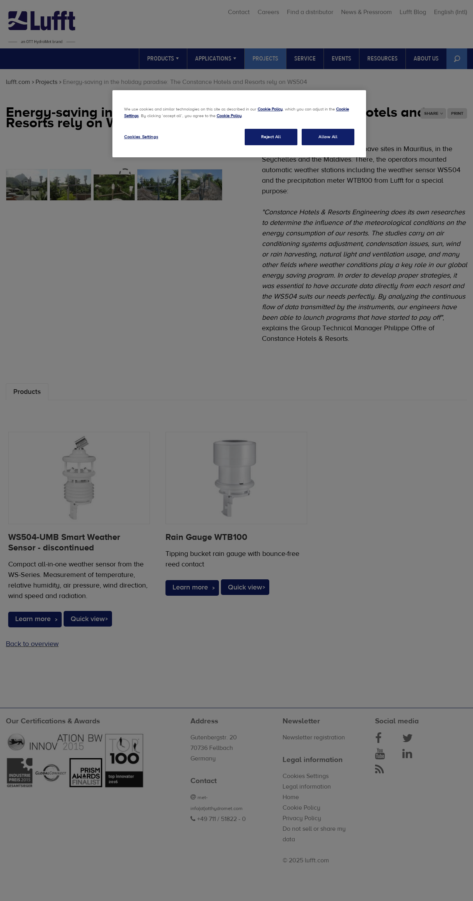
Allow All (327, 137)
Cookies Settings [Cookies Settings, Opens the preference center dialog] (141, 137)
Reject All (271, 137)
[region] (239, 123)
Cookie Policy (270, 109)
